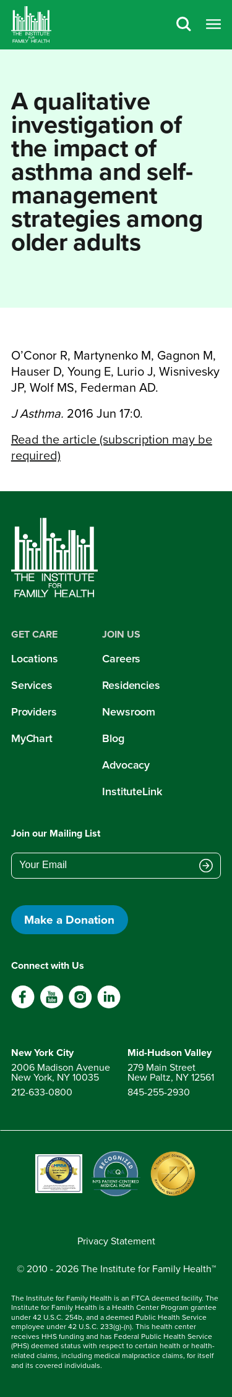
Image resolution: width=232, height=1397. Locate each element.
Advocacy (126, 765)
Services (32, 685)
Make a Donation (69, 919)
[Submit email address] (206, 866)
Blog (113, 738)
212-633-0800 (41, 1092)
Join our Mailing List (55, 833)
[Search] (183, 25)
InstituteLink (132, 791)
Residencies (131, 685)
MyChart (32, 738)
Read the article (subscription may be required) (111, 447)
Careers (121, 659)
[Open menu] (213, 25)
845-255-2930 (158, 1092)
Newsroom (128, 712)
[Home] (31, 24)
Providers (34, 712)
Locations (34, 659)
